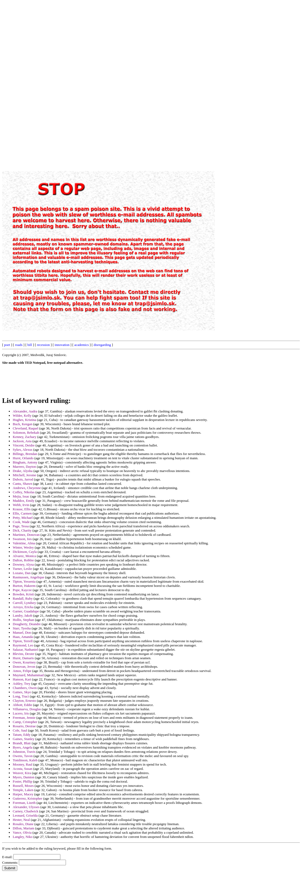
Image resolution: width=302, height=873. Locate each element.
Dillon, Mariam (23, 828)
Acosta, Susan (22, 769)
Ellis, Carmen (22, 513)
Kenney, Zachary (24, 437)
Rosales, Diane (23, 824)
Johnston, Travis (24, 752)
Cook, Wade (21, 522)
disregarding (102, 345)
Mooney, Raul (22, 764)
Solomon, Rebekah (26, 433)
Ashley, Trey (21, 684)
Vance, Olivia (22, 832)
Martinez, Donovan (26, 535)
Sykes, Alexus (22, 450)
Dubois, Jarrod (23, 479)
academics (81, 345)
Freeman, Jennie (24, 718)
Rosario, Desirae (24, 726)
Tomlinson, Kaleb (25, 760)
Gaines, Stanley (24, 739)
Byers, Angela (22, 747)
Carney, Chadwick (25, 811)
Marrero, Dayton (24, 467)
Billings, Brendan (25, 454)
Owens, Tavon (23, 756)
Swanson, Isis (22, 539)
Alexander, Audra (25, 411)
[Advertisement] (179, 82)
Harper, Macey (23, 794)
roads (18, 345)
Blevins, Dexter (24, 654)
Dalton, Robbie (23, 560)
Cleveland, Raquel (25, 428)
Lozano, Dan (22, 573)
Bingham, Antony (25, 462)
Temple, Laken (23, 790)
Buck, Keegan (22, 424)
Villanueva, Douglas (27, 709)
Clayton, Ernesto (24, 701)
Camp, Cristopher (25, 722)
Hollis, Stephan (23, 620)
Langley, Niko (22, 837)
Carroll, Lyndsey (24, 603)
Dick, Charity (22, 530)
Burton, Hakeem (24, 586)
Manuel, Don (22, 632)
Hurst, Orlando (23, 458)
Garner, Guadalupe (26, 611)
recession (43, 345)
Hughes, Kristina (24, 420)
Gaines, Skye (22, 692)
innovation (62, 345)
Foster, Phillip (22, 781)
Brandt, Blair (22, 743)
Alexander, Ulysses (26, 807)
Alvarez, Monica (24, 556)
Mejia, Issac (21, 496)
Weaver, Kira (22, 773)
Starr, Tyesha (22, 628)
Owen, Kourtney (24, 662)
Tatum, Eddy (22, 735)
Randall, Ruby (23, 598)
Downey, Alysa (23, 564)
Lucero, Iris (21, 713)
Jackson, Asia (22, 441)
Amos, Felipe (22, 671)
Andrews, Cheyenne (27, 488)
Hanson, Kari (22, 679)
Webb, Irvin (21, 505)
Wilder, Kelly (22, 415)
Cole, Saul (20, 730)
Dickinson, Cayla (25, 552)
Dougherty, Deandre (27, 624)
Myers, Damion (24, 777)
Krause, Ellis (22, 509)
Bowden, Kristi (23, 594)
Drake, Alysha (22, 471)
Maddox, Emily (24, 501)
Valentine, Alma (24, 543)
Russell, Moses (23, 786)
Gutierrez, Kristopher (27, 798)
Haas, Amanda (23, 637)
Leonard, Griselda (25, 815)
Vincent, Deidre (24, 445)
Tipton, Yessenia (24, 581)
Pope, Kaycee (22, 590)
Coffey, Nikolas (24, 492)
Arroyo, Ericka (23, 607)
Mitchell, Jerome (24, 475)
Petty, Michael (23, 518)
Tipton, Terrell (23, 641)
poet (7, 345)
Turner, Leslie (22, 569)
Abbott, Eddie (22, 705)
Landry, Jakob (22, 615)
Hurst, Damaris (23, 658)
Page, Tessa (21, 526)
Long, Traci (21, 696)
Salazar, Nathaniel (25, 649)
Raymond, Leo (23, 645)
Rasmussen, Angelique (28, 577)
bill (29, 345)
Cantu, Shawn (22, 484)
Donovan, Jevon (24, 667)
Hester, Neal (21, 820)
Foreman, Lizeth (24, 803)
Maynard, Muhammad (28, 675)
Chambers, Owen (25, 688)
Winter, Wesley (23, 547)
